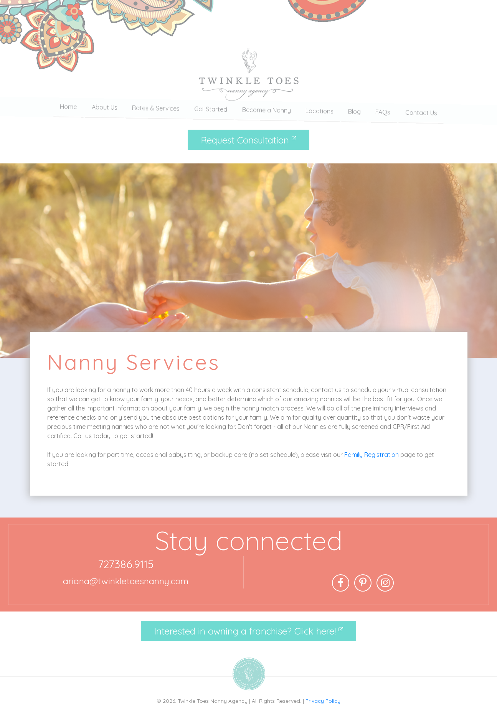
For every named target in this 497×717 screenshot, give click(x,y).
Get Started (210, 110)
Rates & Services (156, 110)
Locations (319, 110)
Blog (354, 110)
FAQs (382, 110)
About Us (104, 110)
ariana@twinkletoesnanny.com (125, 581)
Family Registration (371, 454)
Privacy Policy (322, 700)
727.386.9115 (126, 564)
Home (68, 110)
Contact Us (421, 110)
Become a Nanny (266, 110)
